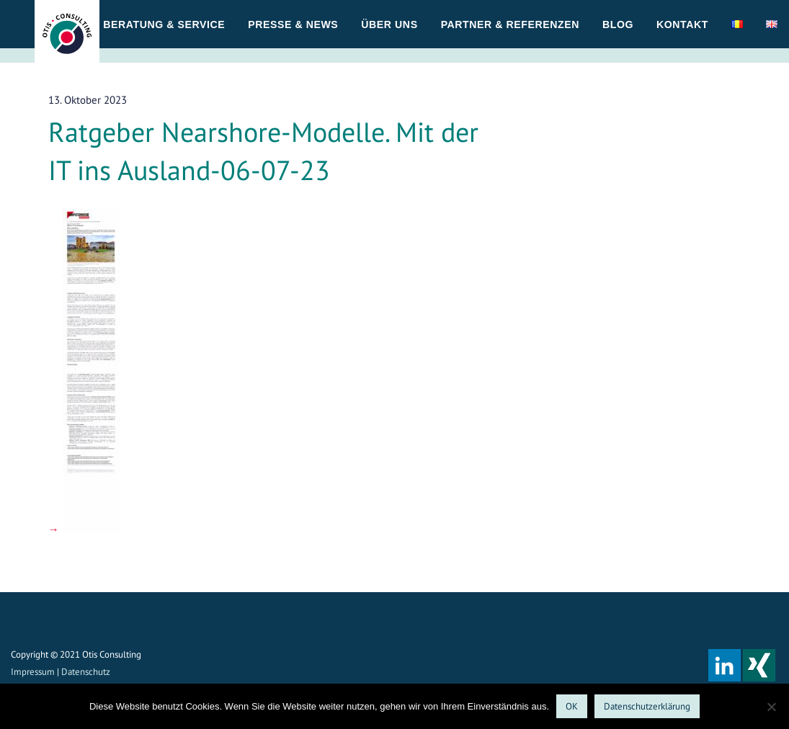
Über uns (389, 24)
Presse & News (293, 24)
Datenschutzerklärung (647, 706)
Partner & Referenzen (510, 24)
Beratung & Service (164, 24)
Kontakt (682, 24)
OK (572, 706)
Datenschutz (85, 672)
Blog (617, 24)
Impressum (33, 672)
